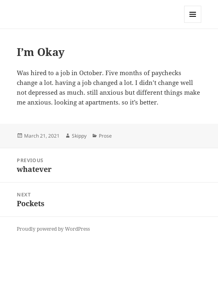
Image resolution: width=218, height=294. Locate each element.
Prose (105, 135)
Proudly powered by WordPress (53, 228)
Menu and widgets (193, 22)
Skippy (79, 135)
